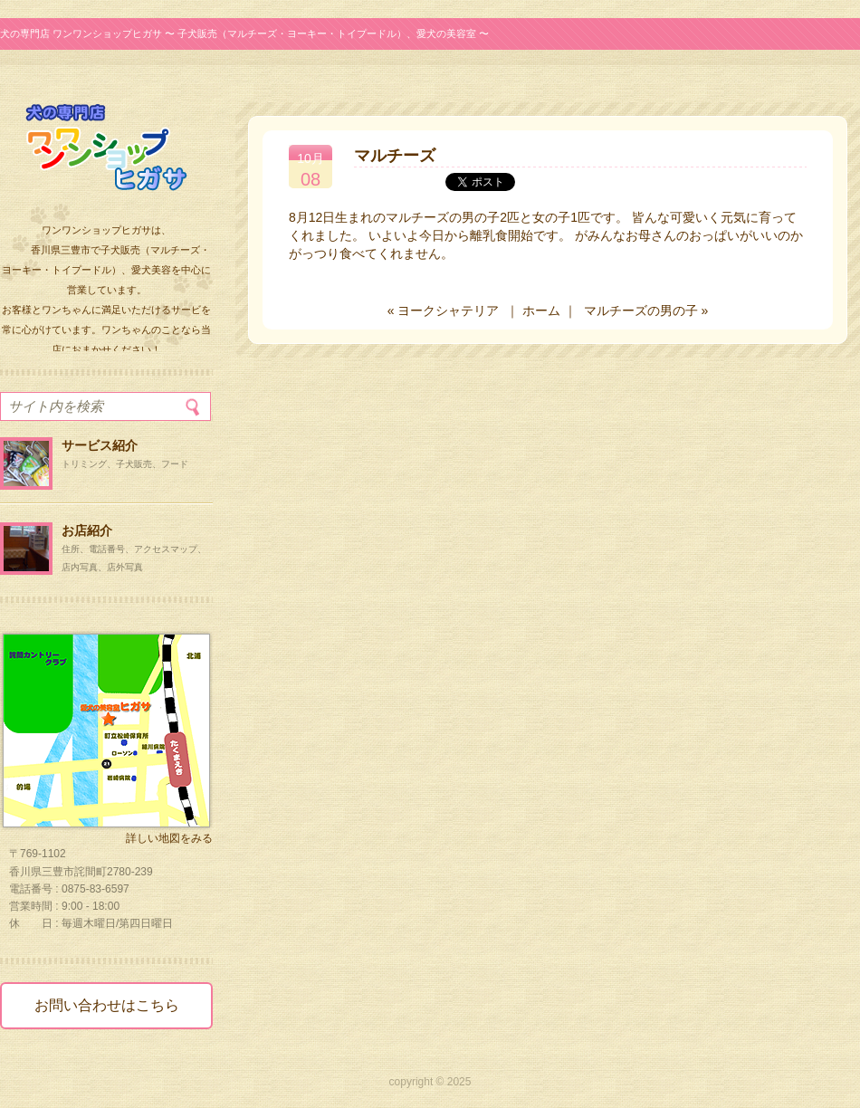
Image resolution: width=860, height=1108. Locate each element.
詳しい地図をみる (169, 838)
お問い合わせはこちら (106, 1005)
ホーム (541, 310)
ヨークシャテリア (448, 310)
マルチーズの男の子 (641, 310)
